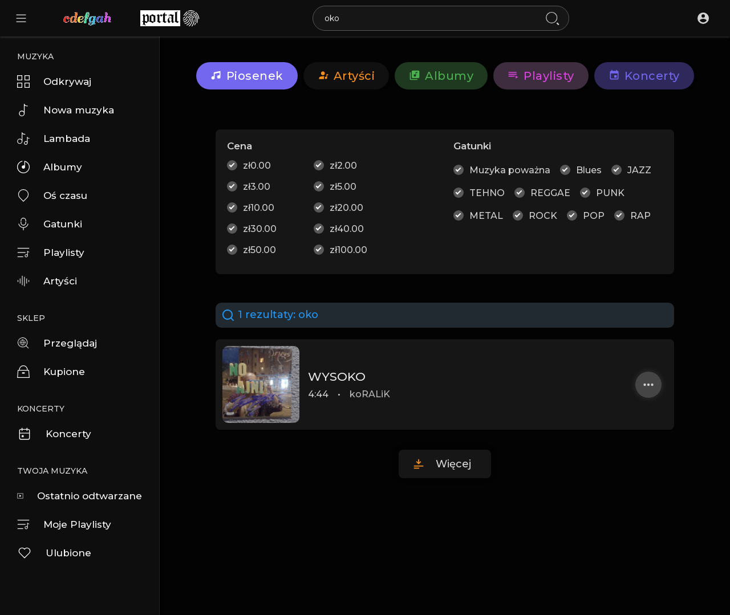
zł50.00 (259, 250)
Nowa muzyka (65, 110)
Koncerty (54, 433)
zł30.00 (260, 228)
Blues (589, 170)
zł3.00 (256, 186)
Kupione (51, 371)
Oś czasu (52, 195)
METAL (486, 215)
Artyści (47, 281)
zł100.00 (348, 250)
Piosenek (246, 76)
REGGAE (550, 193)
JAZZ (639, 170)
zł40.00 (347, 228)
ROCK (543, 215)
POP (594, 215)
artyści (346, 76)
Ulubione (54, 552)
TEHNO (487, 193)
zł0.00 (257, 165)
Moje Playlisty (64, 524)
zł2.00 (343, 165)
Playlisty (50, 252)
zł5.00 (343, 186)
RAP (640, 215)
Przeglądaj (57, 343)
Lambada (53, 138)
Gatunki (49, 224)
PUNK (610, 193)
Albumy (49, 167)
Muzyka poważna (509, 170)
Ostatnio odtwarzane (79, 496)
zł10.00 (258, 207)
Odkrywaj (54, 81)
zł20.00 (346, 207)
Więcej (453, 464)
